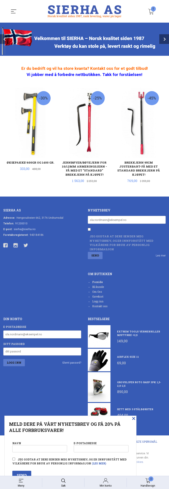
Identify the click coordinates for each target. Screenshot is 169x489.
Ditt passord (14, 344)
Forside (97, 282)
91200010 (21, 223)
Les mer (161, 256)
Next (164, 39)
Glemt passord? (71, 363)
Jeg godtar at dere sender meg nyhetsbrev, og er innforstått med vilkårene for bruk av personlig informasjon (121, 243)
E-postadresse (14, 327)
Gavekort (97, 297)
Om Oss (97, 292)
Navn (39, 446)
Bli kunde (98, 287)
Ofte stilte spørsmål (141, 442)
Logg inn (97, 301)
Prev (5, 39)
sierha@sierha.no (24, 229)
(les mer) (99, 463)
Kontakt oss (100, 306)
